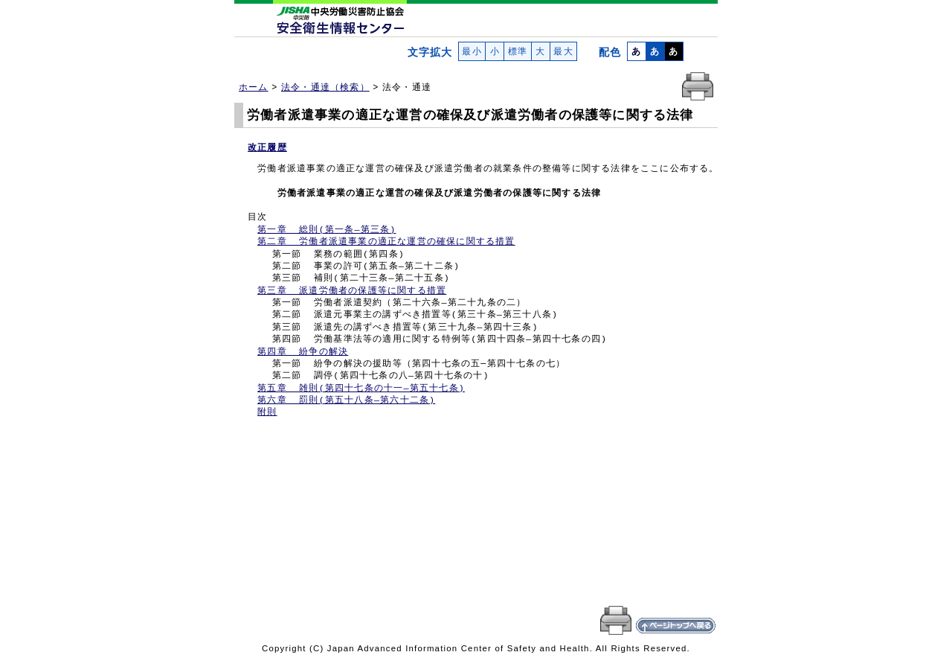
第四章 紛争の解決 (302, 352)
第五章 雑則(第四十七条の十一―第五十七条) (361, 388)
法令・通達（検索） (325, 87)
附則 (267, 412)
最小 (472, 51)
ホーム (253, 87)
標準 (517, 51)
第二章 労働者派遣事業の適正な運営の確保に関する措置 (386, 242)
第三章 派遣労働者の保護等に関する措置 (351, 291)
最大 (563, 51)
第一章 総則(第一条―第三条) (326, 230)
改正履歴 (267, 147)
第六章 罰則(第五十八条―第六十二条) (346, 400)
